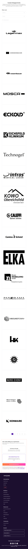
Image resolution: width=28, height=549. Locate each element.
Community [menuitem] (5, 521)
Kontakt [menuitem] (5, 528)
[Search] (2, 20)
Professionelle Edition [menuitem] (6, 496)
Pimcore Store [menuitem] (5, 502)
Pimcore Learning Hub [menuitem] (6, 508)
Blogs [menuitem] (4, 510)
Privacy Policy (19, 545)
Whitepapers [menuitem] (5, 512)
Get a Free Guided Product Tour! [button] (14, 464)
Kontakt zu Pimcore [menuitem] (7, 535)
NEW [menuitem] (4, 504)
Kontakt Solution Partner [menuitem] (7, 530)
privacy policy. (22, 468)
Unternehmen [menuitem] (6, 479)
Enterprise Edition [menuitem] (6, 494)
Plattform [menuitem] (5, 490)
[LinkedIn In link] (17, 543)
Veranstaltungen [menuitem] (6, 514)
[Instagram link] (15, 543)
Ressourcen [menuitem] (5, 506)
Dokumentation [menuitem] (6, 523)
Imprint (16, 545)
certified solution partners (21, 467)
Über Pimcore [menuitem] (5, 481)
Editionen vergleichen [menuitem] (6, 498)
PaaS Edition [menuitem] (5, 492)
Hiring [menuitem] (5, 487)
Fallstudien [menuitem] (5, 518)
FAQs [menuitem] (4, 516)
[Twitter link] (13, 543)
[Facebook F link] (11, 543)
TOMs (16, 546)
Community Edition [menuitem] (6, 500)
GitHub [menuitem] (4, 525)
